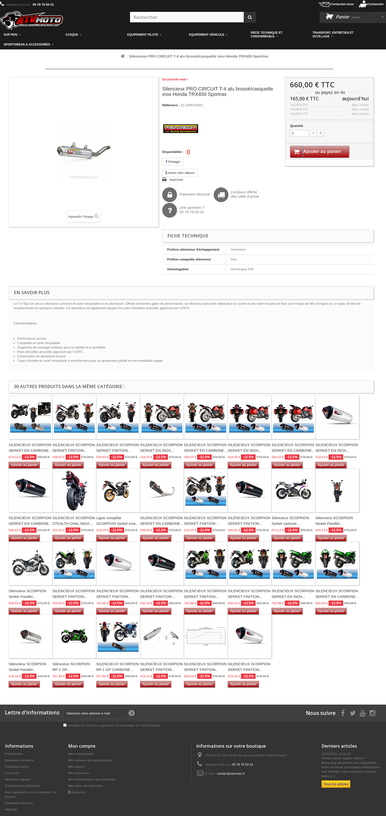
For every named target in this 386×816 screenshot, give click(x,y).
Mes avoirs (76, 767)
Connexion (375, 4)
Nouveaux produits (19, 760)
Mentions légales (18, 779)
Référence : (171, 105)
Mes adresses (78, 773)
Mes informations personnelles (91, 779)
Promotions (14, 754)
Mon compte (82, 746)
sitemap (11, 809)
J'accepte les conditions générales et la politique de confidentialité (113, 725)
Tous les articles (335, 784)
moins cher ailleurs (180, 173)
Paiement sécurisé (186, 194)
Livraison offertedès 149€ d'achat (236, 194)
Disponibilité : (172, 152)
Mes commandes (81, 754)
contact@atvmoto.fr (231, 773)
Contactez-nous (342, 4)
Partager (172, 162)
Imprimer (176, 179)
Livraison (12, 773)
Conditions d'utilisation (22, 786)
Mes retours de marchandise (90, 760)
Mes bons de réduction (85, 786)
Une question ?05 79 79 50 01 (183, 210)
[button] (278, 35)
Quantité (296, 126)
